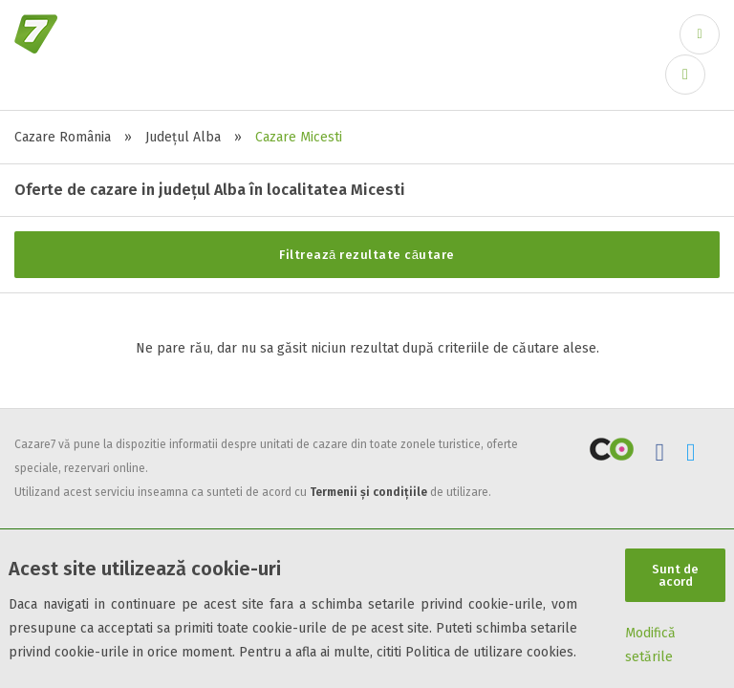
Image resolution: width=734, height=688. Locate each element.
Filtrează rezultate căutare (367, 254)
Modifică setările (650, 645)
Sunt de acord (675, 575)
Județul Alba (183, 137)
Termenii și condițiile (368, 492)
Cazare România (62, 137)
